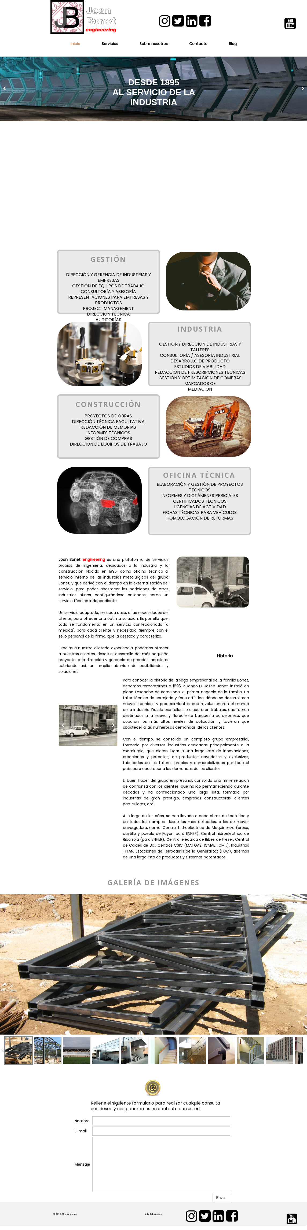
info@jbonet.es (153, 1214)
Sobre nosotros (154, 43)
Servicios (110, 43)
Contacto (198, 43)
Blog (233, 43)
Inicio (75, 43)
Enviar (221, 1197)
